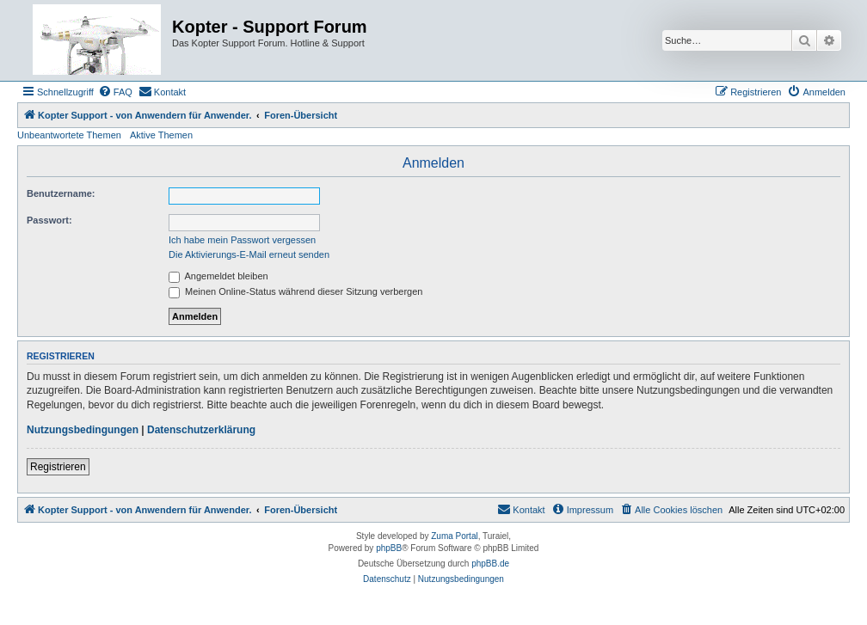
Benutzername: (61, 193)
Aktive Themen (161, 135)
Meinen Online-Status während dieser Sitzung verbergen (295, 291)
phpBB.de (490, 563)
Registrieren (58, 467)
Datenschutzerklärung (201, 430)
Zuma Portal (454, 536)
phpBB (389, 548)
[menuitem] (115, 92)
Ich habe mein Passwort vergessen (242, 240)
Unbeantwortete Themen (69, 135)
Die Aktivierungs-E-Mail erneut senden (249, 254)
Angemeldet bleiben (218, 276)
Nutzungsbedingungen (82, 430)
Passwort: (49, 220)
